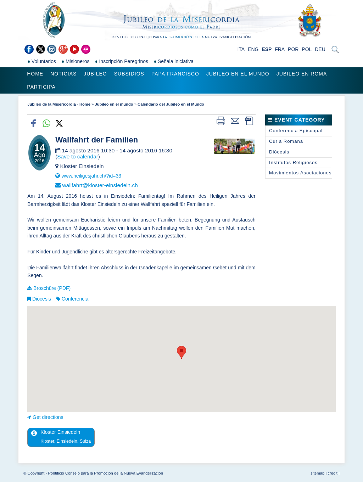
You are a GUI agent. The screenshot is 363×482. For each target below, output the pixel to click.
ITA (241, 49)
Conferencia (75, 299)
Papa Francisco (175, 74)
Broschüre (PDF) (52, 288)
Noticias (63, 74)
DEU (320, 49)
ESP (267, 49)
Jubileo (95, 74)
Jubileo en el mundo (237, 74)
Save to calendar (77, 156)
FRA (280, 49)
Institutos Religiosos (293, 162)
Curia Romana (286, 141)
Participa (41, 87)
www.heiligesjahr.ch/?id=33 (91, 176)
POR (293, 49)
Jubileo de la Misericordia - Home (58, 104)
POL (307, 49)
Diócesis (41, 299)
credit (332, 473)
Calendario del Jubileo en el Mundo (171, 104)
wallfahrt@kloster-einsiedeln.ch (100, 185)
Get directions (48, 417)
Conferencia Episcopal (296, 130)
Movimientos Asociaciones (300, 172)
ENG (253, 49)
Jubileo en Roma (302, 74)
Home (35, 74)
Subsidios (129, 74)
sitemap (317, 473)
